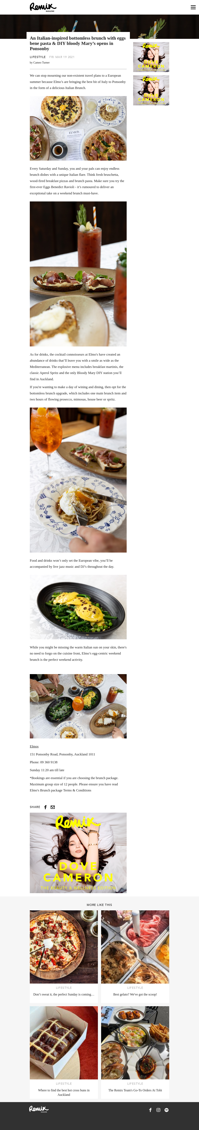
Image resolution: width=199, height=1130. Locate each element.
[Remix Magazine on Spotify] (167, 1110)
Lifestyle (38, 57)
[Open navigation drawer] (193, 7)
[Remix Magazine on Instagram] (158, 1110)
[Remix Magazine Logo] (43, 7)
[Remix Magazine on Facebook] (150, 1110)
